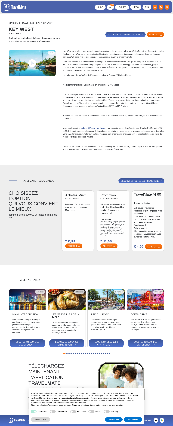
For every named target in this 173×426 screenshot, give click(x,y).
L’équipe (122, 7)
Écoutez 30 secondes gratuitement (27, 343)
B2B (147, 7)
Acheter (155, 35)
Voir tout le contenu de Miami (126, 34)
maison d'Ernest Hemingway (93, 128)
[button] (64, 353)
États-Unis (14, 23)
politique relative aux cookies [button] (120, 398)
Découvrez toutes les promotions (141, 181)
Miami (25, 23)
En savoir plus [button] (40, 419)
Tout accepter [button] (132, 419)
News (136, 7)
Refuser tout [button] (114, 419)
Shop (100, 7)
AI (111, 6)
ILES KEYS (35, 23)
